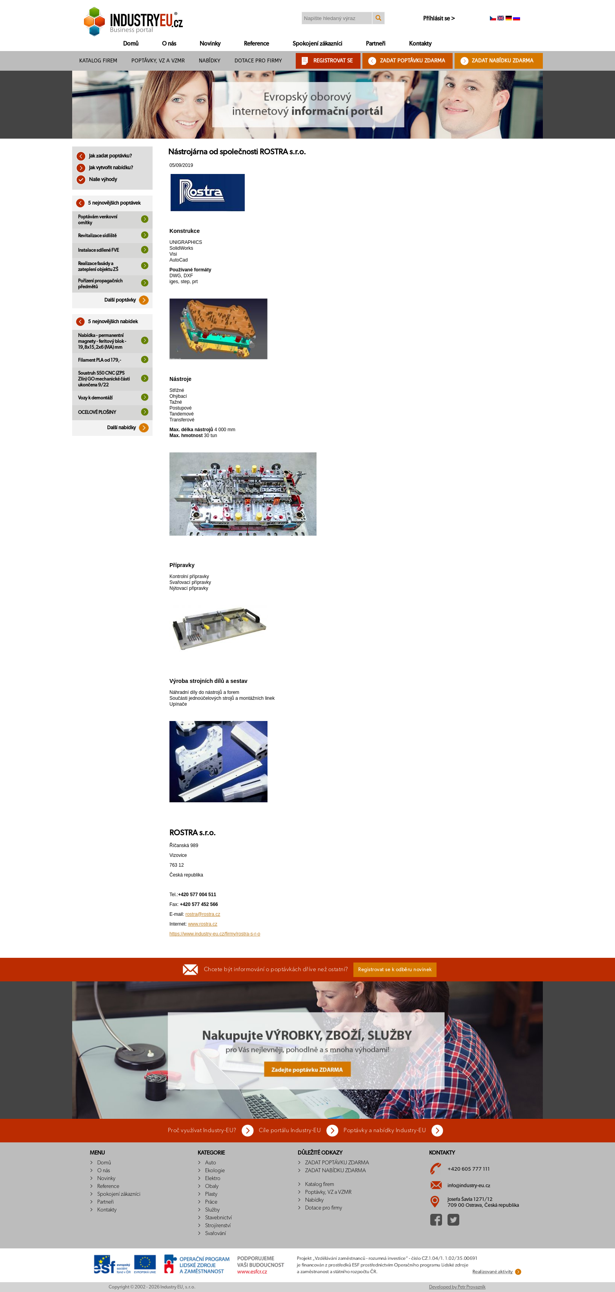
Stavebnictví (218, 1218)
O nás (169, 44)
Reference (256, 44)
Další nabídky (130, 427)
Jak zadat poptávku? (104, 156)
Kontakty (420, 44)
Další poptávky (128, 300)
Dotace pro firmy (258, 61)
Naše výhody (96, 179)
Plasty (211, 1194)
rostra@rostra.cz (203, 914)
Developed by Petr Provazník (457, 1287)
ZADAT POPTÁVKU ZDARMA (412, 61)
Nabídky (209, 61)
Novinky (210, 44)
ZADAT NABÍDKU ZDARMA (502, 61)
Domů (130, 44)
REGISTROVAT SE (333, 61)
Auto (210, 1163)
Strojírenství (218, 1225)
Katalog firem (98, 61)
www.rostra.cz (202, 924)
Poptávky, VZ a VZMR (158, 61)
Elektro (212, 1178)
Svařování (215, 1233)
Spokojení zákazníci (317, 44)
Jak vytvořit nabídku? (104, 167)
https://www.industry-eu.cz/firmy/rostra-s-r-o (214, 934)
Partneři (376, 44)
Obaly (211, 1186)
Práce (211, 1202)
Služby (212, 1210)
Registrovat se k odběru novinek (395, 969)
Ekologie (215, 1170)
